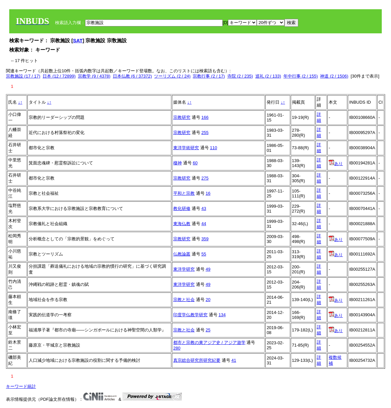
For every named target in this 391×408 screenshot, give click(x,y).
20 (208, 299)
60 (195, 162)
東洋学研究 (184, 269)
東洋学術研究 (186, 147)
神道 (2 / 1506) (334, 76)
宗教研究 (181, 117)
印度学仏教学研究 (190, 314)
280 (176, 348)
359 (205, 238)
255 (205, 132)
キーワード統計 (21, 386)
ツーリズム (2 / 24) (172, 76)
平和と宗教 (184, 193)
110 (213, 147)
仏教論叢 (181, 254)
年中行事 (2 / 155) (300, 76)
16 (208, 193)
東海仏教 (181, 223)
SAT (77, 40)
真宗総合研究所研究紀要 (196, 360)
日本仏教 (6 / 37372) (132, 76)
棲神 (177, 162)
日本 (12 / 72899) (59, 76)
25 (208, 329)
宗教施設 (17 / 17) (23, 76)
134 (222, 314)
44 (203, 223)
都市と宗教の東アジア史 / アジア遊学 (209, 342)
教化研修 (181, 208)
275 (205, 178)
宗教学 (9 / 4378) (94, 76)
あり (336, 163)
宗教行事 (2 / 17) (209, 76)
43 (203, 208)
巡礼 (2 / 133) (268, 76)
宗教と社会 (184, 299)
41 (233, 360)
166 (205, 117)
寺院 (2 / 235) (240, 76)
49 (208, 269)
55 (203, 254)
